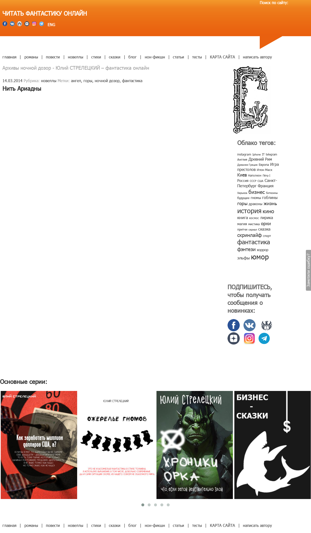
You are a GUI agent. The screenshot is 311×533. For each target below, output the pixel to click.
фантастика (132, 80)
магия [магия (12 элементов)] (242, 223)
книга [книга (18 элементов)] (242, 217)
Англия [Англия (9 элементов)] (242, 159)
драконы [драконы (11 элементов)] (255, 203)
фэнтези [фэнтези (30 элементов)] (246, 249)
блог (132, 56)
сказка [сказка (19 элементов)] (264, 229)
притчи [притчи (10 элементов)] (242, 229)
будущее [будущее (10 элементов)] (243, 198)
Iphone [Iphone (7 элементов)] (256, 154)
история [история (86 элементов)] (249, 210)
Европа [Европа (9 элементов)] (264, 165)
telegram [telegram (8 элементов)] (271, 154)
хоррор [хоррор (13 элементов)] (262, 249)
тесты (197, 56)
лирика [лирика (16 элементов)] (266, 217)
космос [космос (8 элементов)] (254, 218)
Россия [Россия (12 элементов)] (243, 180)
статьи (178, 56)
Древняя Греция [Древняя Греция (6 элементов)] (247, 164)
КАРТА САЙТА (222, 56)
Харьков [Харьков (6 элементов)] (242, 192)
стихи (96, 56)
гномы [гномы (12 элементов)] (256, 197)
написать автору (257, 56)
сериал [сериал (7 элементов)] (253, 229)
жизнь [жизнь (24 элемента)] (270, 203)
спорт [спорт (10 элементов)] (267, 236)
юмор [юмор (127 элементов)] (260, 256)
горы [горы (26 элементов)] (242, 203)
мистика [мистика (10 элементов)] (254, 224)
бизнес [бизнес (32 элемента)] (257, 191)
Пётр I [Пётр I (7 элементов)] (266, 175)
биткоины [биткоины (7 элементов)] (272, 192)
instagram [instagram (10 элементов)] (244, 154)
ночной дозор (107, 80)
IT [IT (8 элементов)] (263, 154)
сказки (114, 56)
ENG (50, 24)
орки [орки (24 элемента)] (266, 223)
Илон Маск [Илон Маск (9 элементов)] (264, 170)
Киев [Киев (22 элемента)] (242, 175)
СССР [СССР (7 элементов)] (253, 180)
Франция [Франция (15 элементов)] (265, 185)
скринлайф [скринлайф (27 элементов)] (249, 235)
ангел (76, 80)
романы (31, 56)
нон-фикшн (155, 56)
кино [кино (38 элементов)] (268, 211)
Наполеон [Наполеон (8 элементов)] (254, 175)
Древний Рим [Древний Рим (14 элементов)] (260, 159)
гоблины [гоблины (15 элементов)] (270, 197)
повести (53, 56)
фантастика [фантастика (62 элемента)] (253, 242)
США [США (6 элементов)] (260, 180)
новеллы (75, 56)
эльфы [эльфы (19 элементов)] (243, 257)
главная (9, 56)
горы (87, 80)
